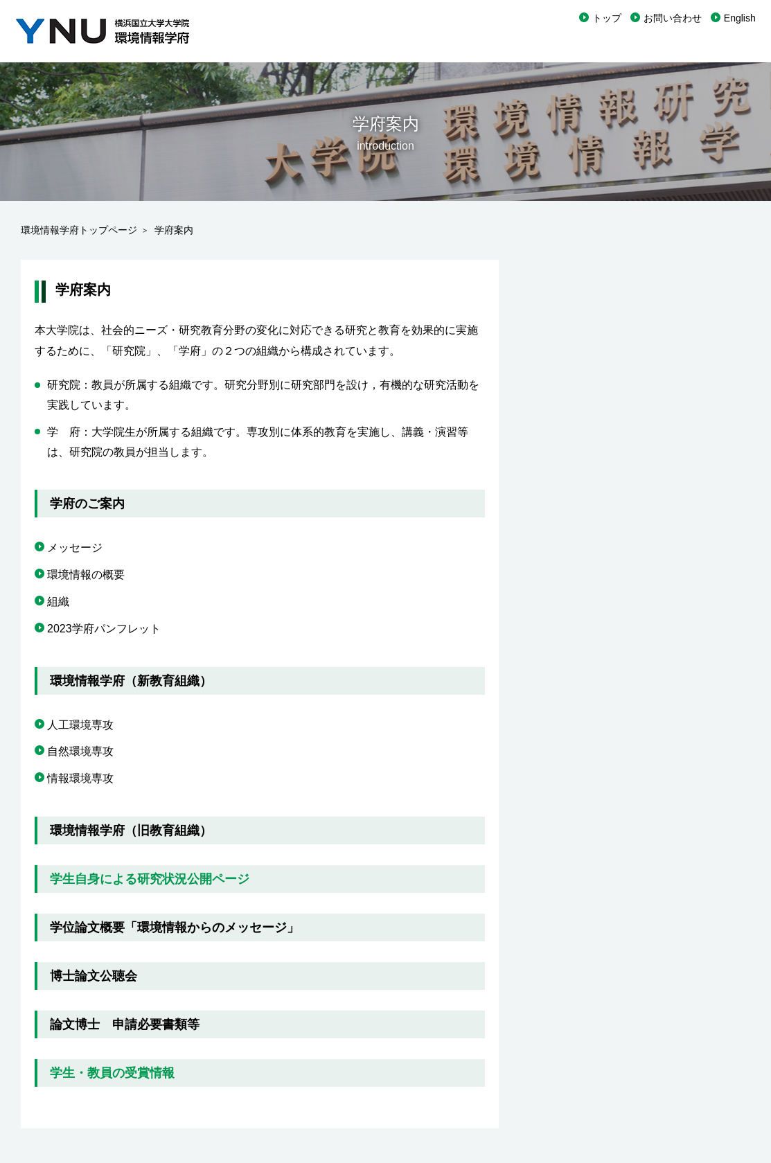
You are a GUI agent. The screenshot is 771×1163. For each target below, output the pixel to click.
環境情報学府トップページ (79, 230)
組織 (58, 601)
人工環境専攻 (80, 725)
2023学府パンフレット (104, 628)
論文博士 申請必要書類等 (125, 1024)
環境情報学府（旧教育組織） (131, 830)
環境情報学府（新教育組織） (131, 681)
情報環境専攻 (80, 778)
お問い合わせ (673, 18)
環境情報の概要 (86, 574)
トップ (606, 18)
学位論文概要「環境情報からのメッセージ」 (174, 927)
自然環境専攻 (80, 751)
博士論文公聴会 (93, 976)
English (740, 18)
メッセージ (75, 547)
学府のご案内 (87, 504)
